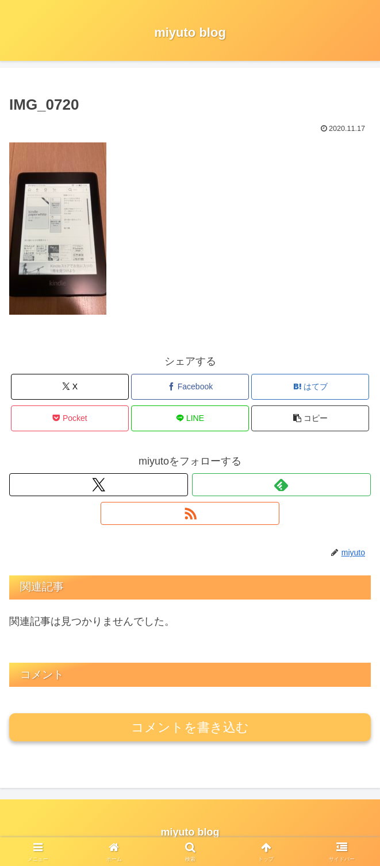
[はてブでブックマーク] (310, 387)
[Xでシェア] (69, 387)
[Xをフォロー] (98, 484)
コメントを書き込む (190, 727)
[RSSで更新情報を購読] (190, 513)
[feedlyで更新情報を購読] (281, 484)
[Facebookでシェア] (189, 387)
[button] (310, 418)
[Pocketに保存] (69, 418)
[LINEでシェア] (189, 418)
